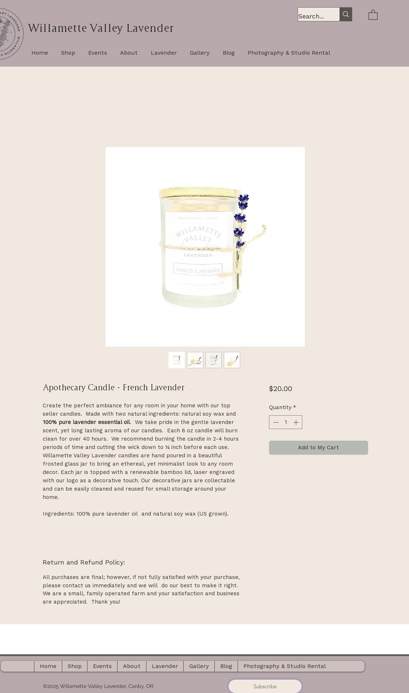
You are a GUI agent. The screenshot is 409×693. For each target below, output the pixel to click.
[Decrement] (275, 422)
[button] (373, 14)
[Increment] (297, 422)
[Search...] (311, 16)
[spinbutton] (286, 422)
